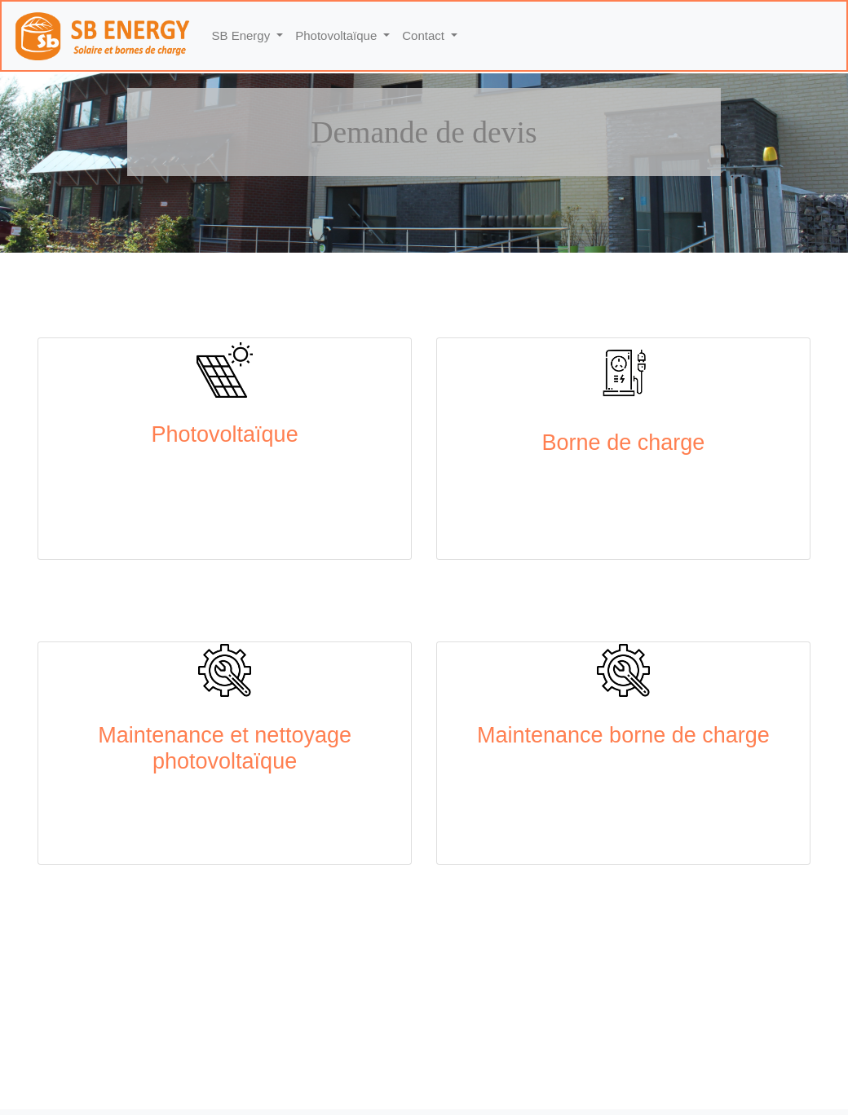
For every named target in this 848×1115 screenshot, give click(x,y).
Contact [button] (425, 35)
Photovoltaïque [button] (337, 35)
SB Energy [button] (243, 35)
